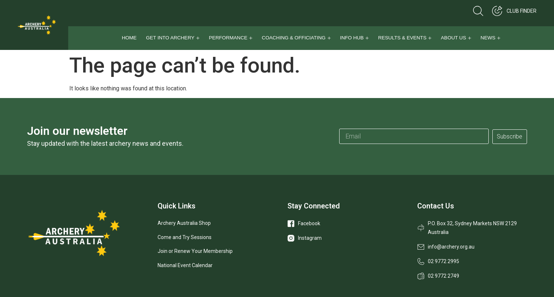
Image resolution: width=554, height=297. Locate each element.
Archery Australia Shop (184, 223)
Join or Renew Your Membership (195, 251)
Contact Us (435, 206)
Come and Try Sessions (185, 237)
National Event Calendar (185, 265)
